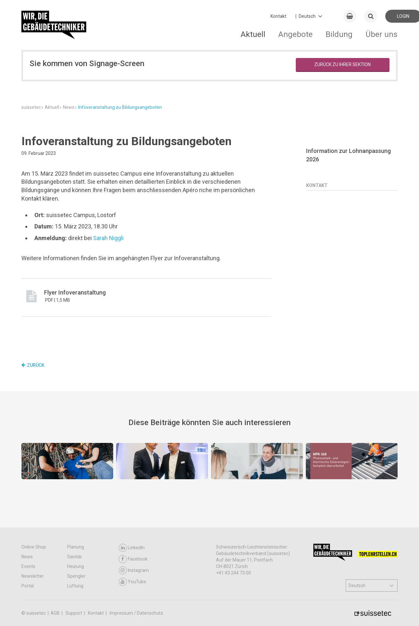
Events (28, 566)
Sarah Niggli (108, 238)
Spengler (76, 576)
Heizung (75, 566)
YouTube (132, 582)
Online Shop (33, 547)
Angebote (295, 34)
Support (74, 613)
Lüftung (75, 585)
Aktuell (253, 34)
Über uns (381, 34)
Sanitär (74, 556)
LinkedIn (132, 548)
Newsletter (32, 576)
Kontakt (278, 16)
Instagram (134, 570)
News (27, 556)
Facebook (133, 559)
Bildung (339, 34)
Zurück (32, 365)
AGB (56, 613)
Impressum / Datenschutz (136, 613)
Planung (75, 547)
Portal (27, 585)
